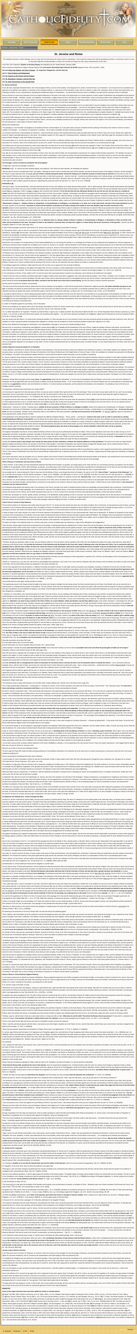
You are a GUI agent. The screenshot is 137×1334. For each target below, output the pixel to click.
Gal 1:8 (69, 1067)
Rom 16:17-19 (99, 873)
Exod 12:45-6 (120, 665)
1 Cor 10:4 (121, 906)
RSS (26, 1331)
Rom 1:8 (30, 530)
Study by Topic (13, 47)
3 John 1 (36, 191)
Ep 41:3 (107, 411)
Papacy (21, 47)
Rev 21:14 (85, 232)
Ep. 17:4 (17, 764)
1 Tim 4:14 (16, 191)
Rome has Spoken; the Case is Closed (22, 70)
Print (33, 1331)
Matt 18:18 (107, 232)
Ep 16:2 (50, 615)
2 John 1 (29, 191)
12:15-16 (108, 873)
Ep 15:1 (92, 611)
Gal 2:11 (106, 878)
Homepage (4, 47)
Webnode (130, 1329)
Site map (17, 1331)
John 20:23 (115, 232)
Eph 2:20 (78, 232)
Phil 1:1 (9, 191)
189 (112, 411)
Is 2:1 (12, 1184)
